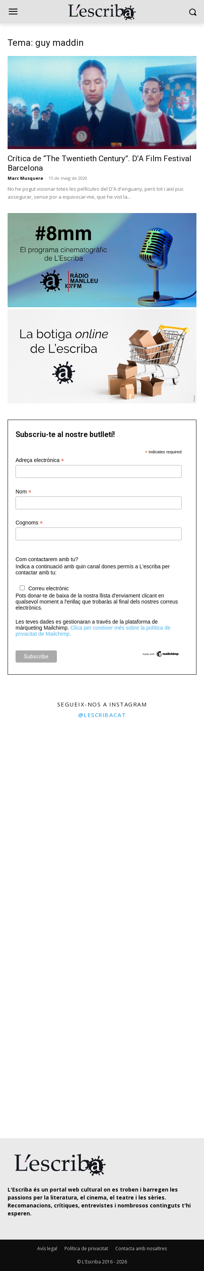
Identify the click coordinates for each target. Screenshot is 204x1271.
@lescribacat (102, 715)
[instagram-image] (50, 773)
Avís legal (47, 1248)
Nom (23, 491)
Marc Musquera (25, 178)
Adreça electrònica (40, 460)
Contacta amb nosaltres (141, 1248)
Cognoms (29, 522)
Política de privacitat (86, 1248)
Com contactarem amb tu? (47, 559)
